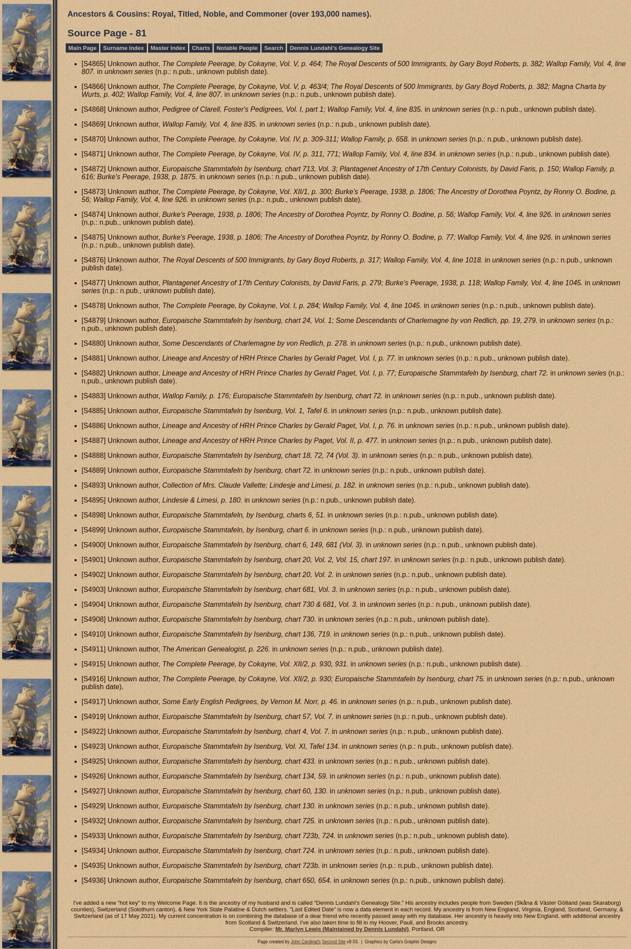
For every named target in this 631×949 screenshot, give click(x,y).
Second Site (334, 941)
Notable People (237, 48)
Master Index (168, 48)
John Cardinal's (306, 941)
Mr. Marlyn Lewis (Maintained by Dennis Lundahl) (341, 929)
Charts (201, 48)
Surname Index (123, 48)
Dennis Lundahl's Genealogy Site (334, 48)
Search (273, 48)
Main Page (82, 48)
